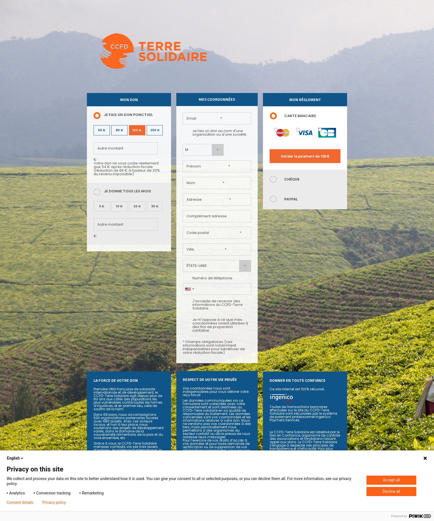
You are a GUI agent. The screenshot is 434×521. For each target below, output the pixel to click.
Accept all (391, 480)
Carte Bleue (320, 129)
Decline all (391, 491)
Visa (298, 129)
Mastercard (276, 129)
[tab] (305, 116)
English (15, 458)
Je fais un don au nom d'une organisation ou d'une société (214, 132)
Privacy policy (54, 502)
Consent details (20, 502)
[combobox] (203, 150)
